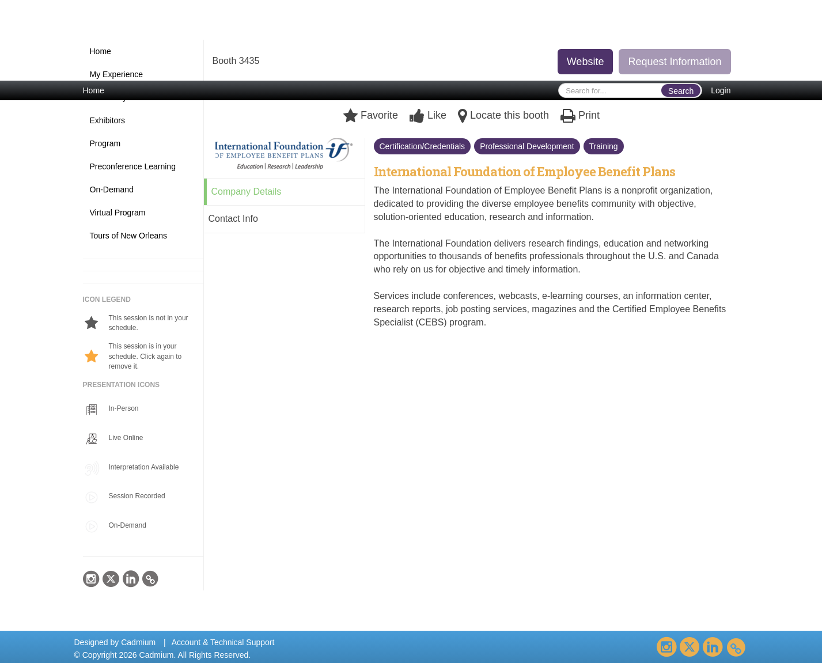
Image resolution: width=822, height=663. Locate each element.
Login (720, 90)
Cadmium (138, 642)
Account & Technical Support (223, 642)
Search (681, 91)
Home (93, 90)
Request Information (674, 61)
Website (585, 61)
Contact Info (233, 218)
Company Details (246, 191)
